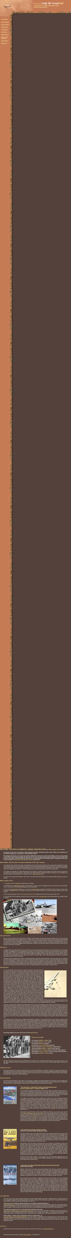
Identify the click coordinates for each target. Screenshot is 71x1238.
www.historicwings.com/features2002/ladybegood (15, 1216)
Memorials (4, 38)
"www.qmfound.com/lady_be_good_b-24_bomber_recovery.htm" (19, 1210)
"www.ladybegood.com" (9, 1204)
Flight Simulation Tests (19, 885)
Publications (4, 40)
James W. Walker (40, 1088)
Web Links (4, 43)
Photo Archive (5, 24)
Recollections (5, 34)
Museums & (4, 37)
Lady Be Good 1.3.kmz (38, 874)
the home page (43, 896)
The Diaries (4, 29)
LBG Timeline (5, 22)
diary (54, 1107)
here (60, 876)
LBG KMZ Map (35, 889)
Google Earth (14, 889)
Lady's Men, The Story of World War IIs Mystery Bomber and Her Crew (40, 1165)
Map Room (4, 32)
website (34, 1116)
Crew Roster (4, 27)
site (12, 1207)
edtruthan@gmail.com (48, 1228)
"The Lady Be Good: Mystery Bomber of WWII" (33, 1129)
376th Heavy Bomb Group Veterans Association (31, 1113)
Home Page (4, 19)
